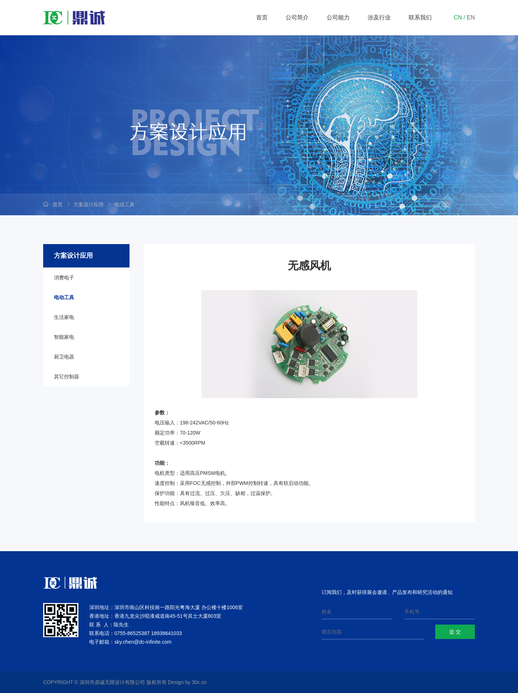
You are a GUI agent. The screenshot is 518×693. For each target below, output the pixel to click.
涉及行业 (379, 17)
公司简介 (297, 17)
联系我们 (420, 17)
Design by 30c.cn (187, 682)
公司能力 (338, 17)
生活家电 (64, 317)
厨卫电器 (64, 357)
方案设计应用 (88, 204)
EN (471, 17)
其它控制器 (66, 376)
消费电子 (64, 277)
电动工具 (124, 204)
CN (458, 17)
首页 (262, 17)
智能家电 (64, 337)
